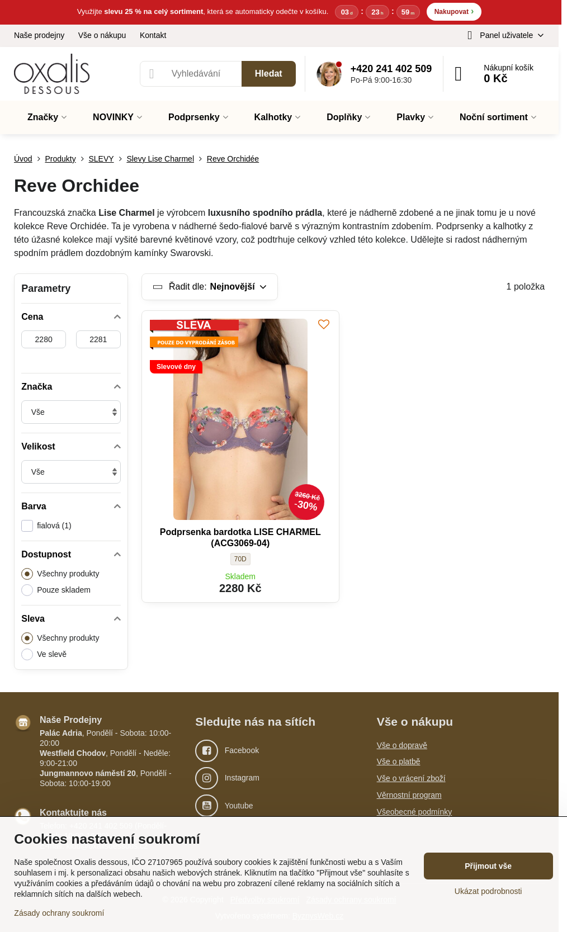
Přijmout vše (488, 866)
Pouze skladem (56, 590)
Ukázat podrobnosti (488, 891)
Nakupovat (454, 11)
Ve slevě (44, 654)
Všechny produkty (60, 574)
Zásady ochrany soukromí (59, 913)
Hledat (268, 73)
